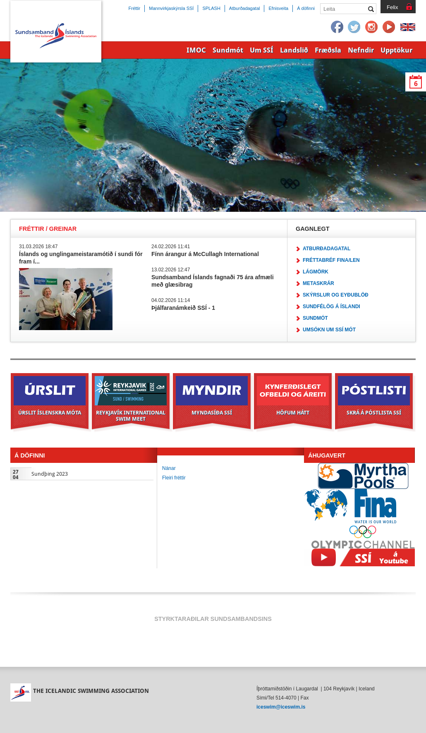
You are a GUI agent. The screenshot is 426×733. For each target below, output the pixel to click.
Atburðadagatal (326, 249)
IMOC (196, 50)
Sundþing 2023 (49, 474)
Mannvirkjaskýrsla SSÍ (171, 8)
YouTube (389, 27)
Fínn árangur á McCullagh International (205, 254)
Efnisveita (278, 8)
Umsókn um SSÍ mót (329, 330)
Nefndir (361, 50)
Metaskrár (318, 283)
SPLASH (211, 8)
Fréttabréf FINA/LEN (331, 260)
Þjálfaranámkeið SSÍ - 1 (183, 307)
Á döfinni (306, 8)
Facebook (337, 27)
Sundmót (315, 318)
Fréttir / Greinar (48, 228)
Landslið (294, 50)
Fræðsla (328, 50)
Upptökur (396, 50)
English (408, 27)
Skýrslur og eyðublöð (336, 295)
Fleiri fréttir (174, 478)
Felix (392, 7)
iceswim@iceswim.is (280, 707)
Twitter (354, 27)
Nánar (169, 468)
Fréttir (135, 8)
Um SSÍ (261, 50)
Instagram (371, 27)
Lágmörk (315, 272)
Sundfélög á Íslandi (331, 306)
